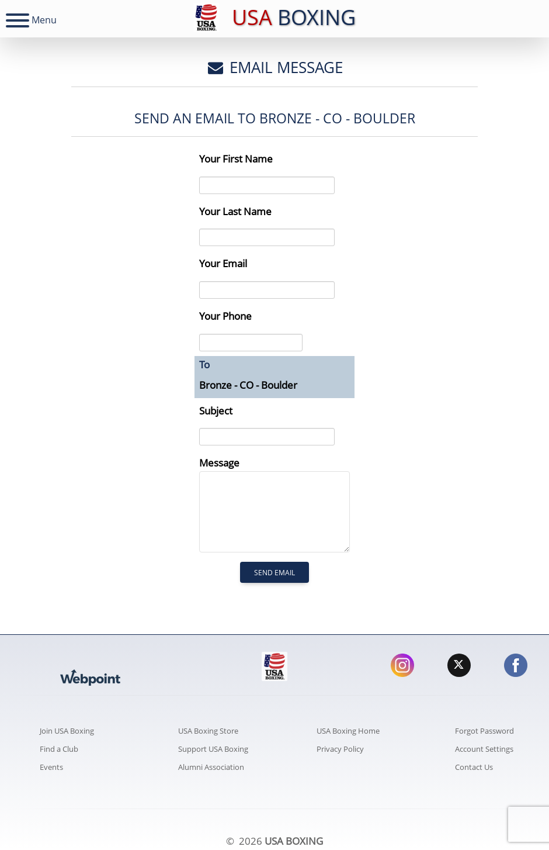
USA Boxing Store (208, 730)
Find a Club (59, 749)
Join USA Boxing (67, 730)
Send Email (274, 573)
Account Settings (484, 749)
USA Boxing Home (348, 730)
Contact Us (474, 767)
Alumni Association (211, 767)
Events (51, 767)
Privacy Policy (340, 749)
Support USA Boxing (213, 749)
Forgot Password (484, 730)
